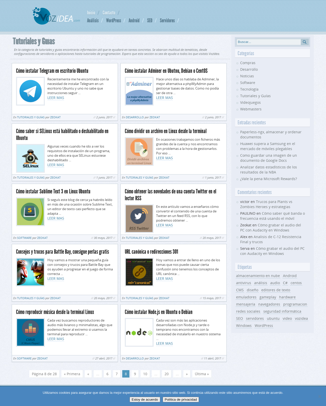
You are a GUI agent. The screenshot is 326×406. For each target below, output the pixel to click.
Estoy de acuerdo (145, 399)
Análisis (93, 20)
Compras (247, 62)
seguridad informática (282, 311)
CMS (240, 289)
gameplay (268, 297)
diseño (252, 289)
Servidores (167, 20)
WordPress (113, 20)
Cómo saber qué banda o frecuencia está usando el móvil (272, 216)
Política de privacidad (181, 399)
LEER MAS (55, 97)
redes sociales (248, 311)
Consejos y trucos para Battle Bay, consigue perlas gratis (62, 251)
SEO (149, 20)
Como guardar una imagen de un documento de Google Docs (268, 158)
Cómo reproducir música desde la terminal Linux (55, 312)
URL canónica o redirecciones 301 (151, 251)
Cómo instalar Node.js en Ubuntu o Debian (159, 312)
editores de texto (275, 289)
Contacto (109, 13)
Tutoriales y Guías (31, 117)
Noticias (247, 76)
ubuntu (273, 318)
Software (24, 238)
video (287, 318)
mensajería (245, 304)
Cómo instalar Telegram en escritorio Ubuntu (52, 70)
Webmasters (251, 109)
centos (296, 282)
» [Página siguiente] (187, 373)
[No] (319, 396)
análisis (260, 282)
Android (134, 20)
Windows (244, 325)
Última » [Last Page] (202, 373)
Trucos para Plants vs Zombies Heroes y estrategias (266, 204)
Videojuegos (250, 102)
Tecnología (249, 89)
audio (275, 282)
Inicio (91, 13)
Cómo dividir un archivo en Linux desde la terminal (166, 131)
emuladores (246, 297)
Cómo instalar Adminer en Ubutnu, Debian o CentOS (166, 70)
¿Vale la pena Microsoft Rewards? (268, 178)
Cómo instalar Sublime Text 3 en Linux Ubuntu (53, 191)
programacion (295, 304)
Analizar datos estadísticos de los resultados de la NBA (268, 170)
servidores (255, 318)
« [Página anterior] (88, 373)
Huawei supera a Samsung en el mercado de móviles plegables (267, 146)
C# (285, 282)
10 (145, 373)
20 (167, 373)
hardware (287, 297)
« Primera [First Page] (72, 373)
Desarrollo (135, 117)
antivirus (243, 282)
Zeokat (55, 117)
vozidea (301, 318)
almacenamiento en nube (258, 275)
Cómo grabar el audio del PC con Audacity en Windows (270, 228)
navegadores (269, 304)
